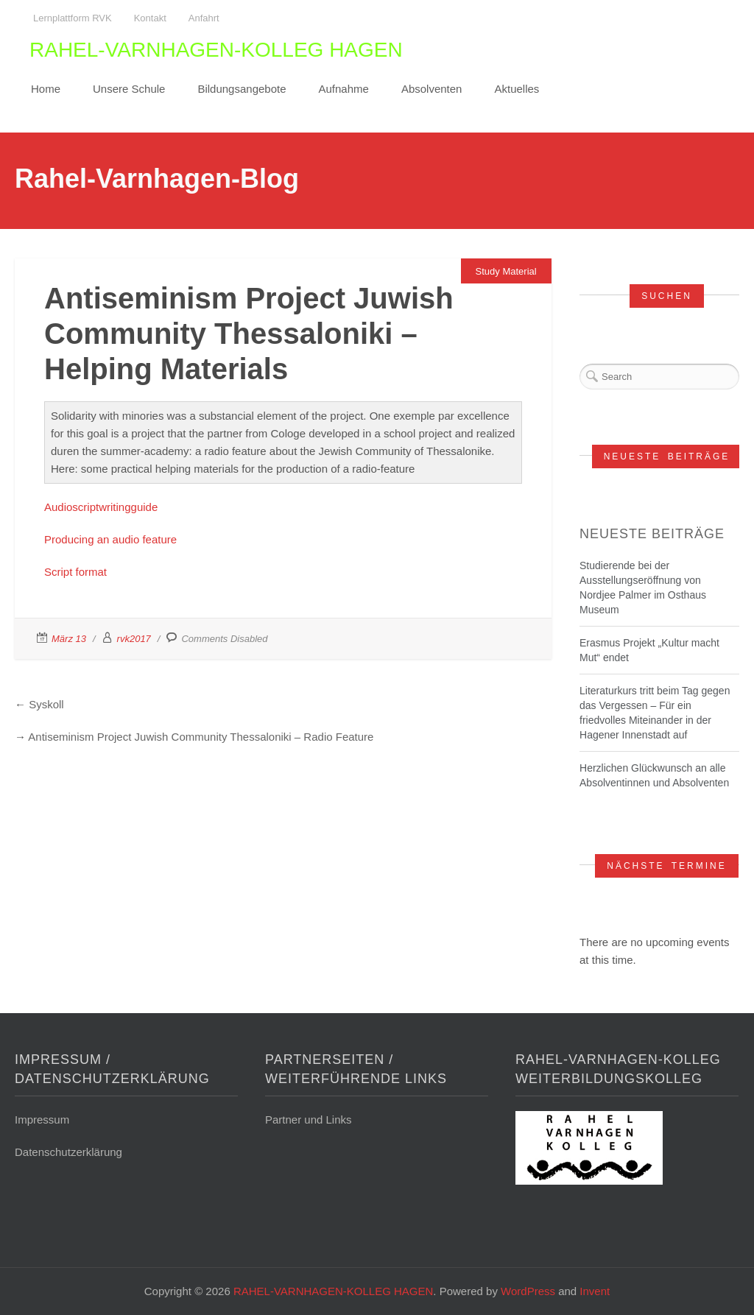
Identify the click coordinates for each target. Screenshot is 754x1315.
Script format (75, 571)
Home (45, 88)
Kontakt (150, 18)
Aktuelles (516, 88)
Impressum (42, 1119)
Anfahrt (203, 18)
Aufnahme (344, 88)
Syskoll (46, 704)
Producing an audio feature (110, 539)
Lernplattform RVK (72, 18)
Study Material (506, 271)
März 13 (69, 638)
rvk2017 (134, 638)
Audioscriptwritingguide (101, 507)
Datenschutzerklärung (68, 1152)
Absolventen (431, 88)
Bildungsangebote (241, 88)
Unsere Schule (129, 88)
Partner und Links (308, 1119)
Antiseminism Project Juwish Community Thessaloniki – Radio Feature (200, 736)
